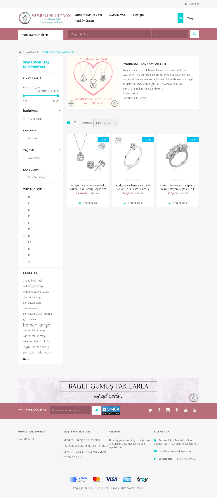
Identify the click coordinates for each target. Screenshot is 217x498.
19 (29, 255)
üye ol (112, 443)
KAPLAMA (29, 130)
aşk (40, 280)
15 (29, 229)
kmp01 (38, 341)
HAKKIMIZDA (26, 439)
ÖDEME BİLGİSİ (72, 457)
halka (32, 319)
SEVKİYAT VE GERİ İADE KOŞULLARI (85, 451)
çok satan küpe (32, 302)
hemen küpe (30, 330)
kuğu (47, 341)
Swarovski (34, 157)
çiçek (46, 291)
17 (29, 242)
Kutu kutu (68, 122)
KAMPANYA (32, 52)
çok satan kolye (32, 297)
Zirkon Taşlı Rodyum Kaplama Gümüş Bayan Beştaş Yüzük (178, 187)
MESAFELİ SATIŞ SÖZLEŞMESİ (81, 440)
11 (29, 203)
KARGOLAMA (31, 169)
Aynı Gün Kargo (37, 177)
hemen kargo (36, 325)
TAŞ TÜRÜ (30, 150)
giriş (143, 443)
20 (29, 261)
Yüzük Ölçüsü (34, 189)
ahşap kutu (30, 280)
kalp (42, 330)
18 (29, 248)
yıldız (40, 352)
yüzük (47, 352)
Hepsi (26, 359)
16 (29, 235)
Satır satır (74, 122)
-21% (103, 139)
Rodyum (33, 138)
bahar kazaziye (32, 291)
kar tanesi (29, 336)
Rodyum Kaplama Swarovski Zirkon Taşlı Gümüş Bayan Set (88, 187)
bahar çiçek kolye (33, 286)
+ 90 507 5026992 (185, 459)
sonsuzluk (29, 352)
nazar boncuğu (41, 347)
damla (48, 313)
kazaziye (42, 336)
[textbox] (109, 34)
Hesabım (193, 4)
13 (29, 216)
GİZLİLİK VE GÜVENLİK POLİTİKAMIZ (85, 446)
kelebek (27, 341)
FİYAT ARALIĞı (32, 78)
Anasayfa (20, 52)
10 (29, 197)
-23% (148, 139)
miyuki (27, 347)
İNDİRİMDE (30, 111)
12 (29, 210)
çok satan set (31, 308)
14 (29, 222)
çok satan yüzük (32, 313)
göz (25, 319)
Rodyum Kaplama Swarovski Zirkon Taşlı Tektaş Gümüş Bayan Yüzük (133, 189)
